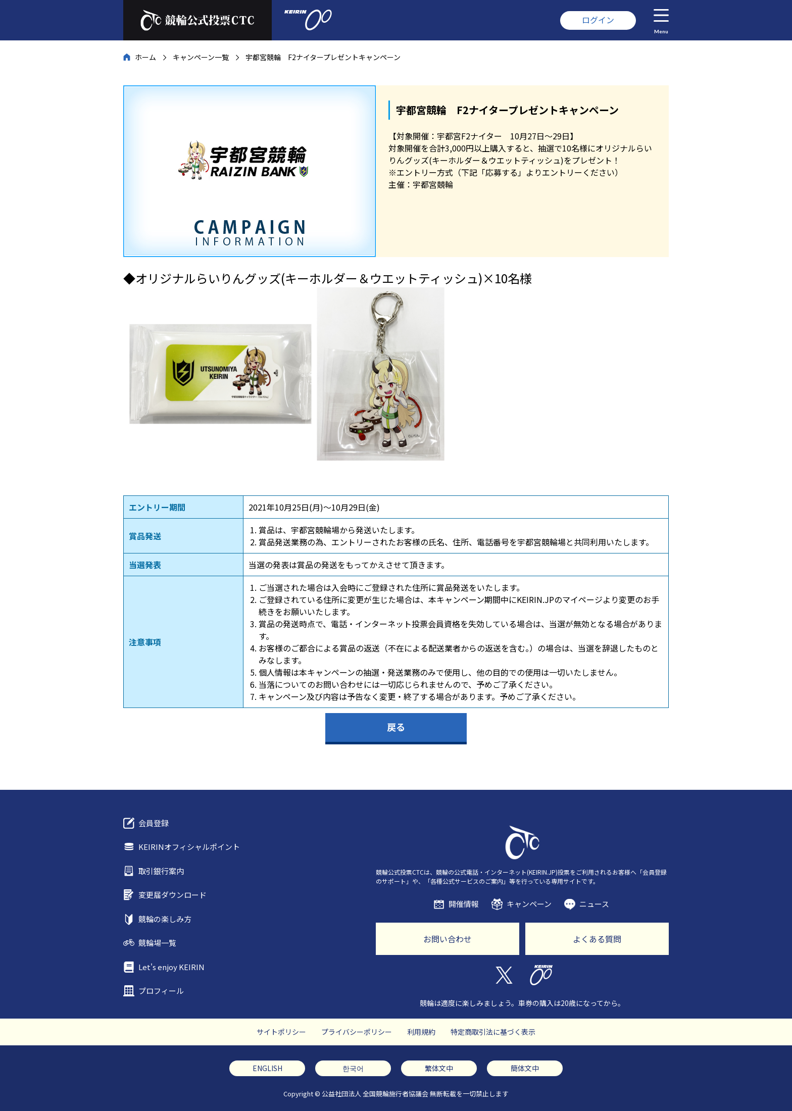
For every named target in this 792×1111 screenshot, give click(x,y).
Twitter (503, 975)
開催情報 (464, 903)
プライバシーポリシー (356, 1032)
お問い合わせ (447, 939)
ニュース (594, 903)
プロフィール (161, 990)
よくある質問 (597, 939)
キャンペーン (529, 903)
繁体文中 (439, 1068)
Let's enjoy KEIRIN (171, 967)
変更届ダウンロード (172, 894)
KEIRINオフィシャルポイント (189, 846)
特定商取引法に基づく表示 (493, 1032)
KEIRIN (541, 975)
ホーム (145, 57)
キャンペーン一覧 (201, 57)
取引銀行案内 (161, 871)
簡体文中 (525, 1068)
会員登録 (153, 823)
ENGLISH (267, 1068)
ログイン (598, 20)
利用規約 (421, 1032)
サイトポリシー (281, 1032)
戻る (396, 726)
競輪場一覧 (157, 942)
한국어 (353, 1068)
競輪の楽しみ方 (164, 919)
